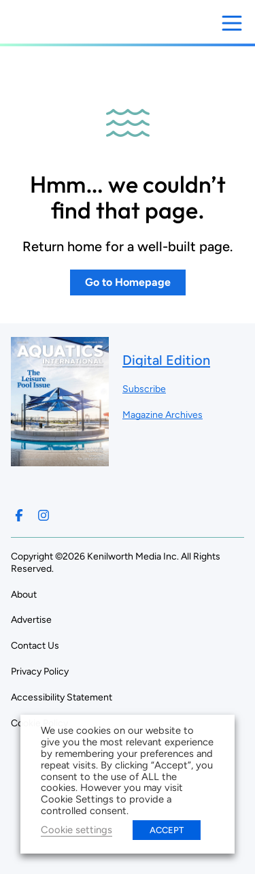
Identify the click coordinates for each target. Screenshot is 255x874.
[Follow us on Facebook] (19, 515)
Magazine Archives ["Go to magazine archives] (162, 415)
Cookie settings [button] (76, 830)
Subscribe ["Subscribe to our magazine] (144, 389)
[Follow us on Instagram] (43, 515)
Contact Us (35, 645)
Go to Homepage (128, 282)
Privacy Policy (40, 671)
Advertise (31, 620)
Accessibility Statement (61, 697)
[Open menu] (231, 23)
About (24, 594)
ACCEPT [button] (167, 830)
